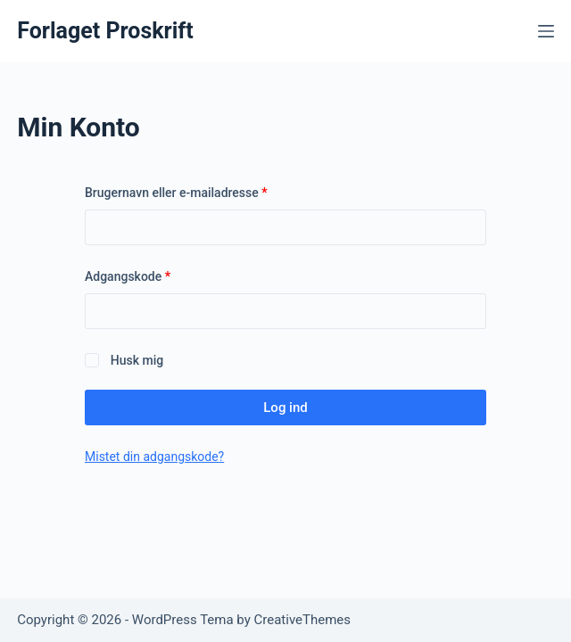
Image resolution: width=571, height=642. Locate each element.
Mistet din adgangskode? (154, 456)
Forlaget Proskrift (105, 31)
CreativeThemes (303, 620)
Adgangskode (154, 275)
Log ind (285, 407)
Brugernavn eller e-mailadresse (202, 191)
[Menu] (546, 31)
